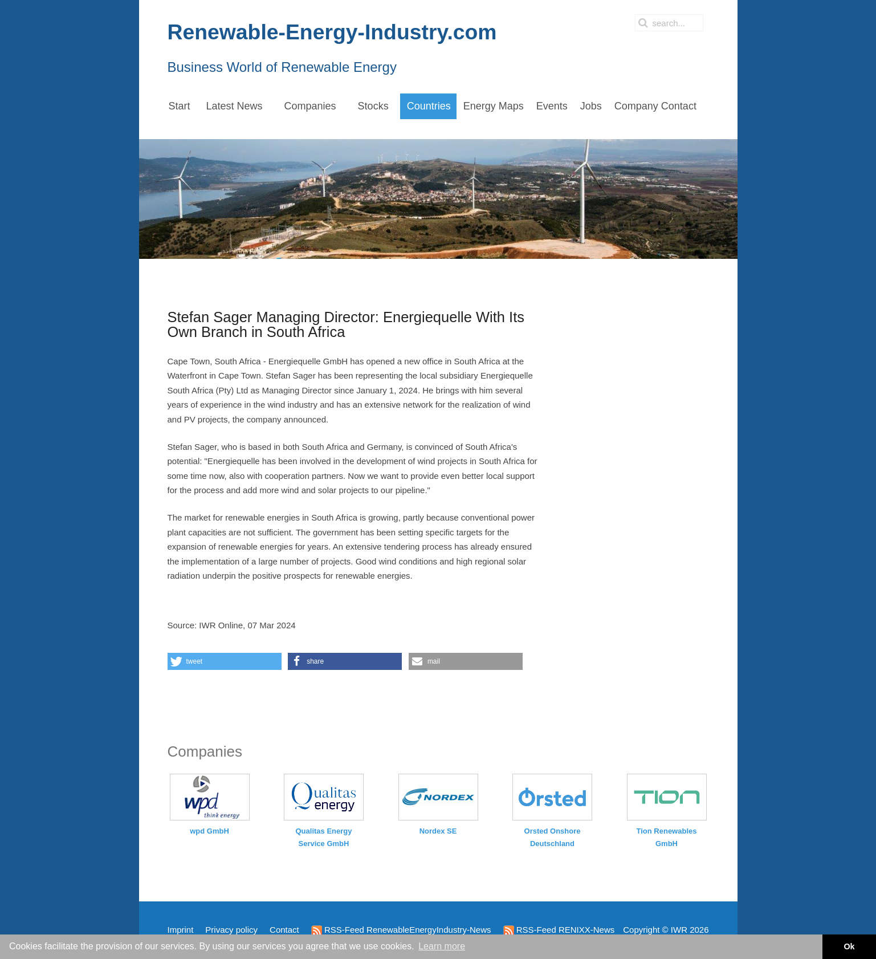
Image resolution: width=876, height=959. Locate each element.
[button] (225, 661)
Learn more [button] (441, 946)
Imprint (181, 929)
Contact (284, 929)
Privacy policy (231, 929)
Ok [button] (849, 946)
